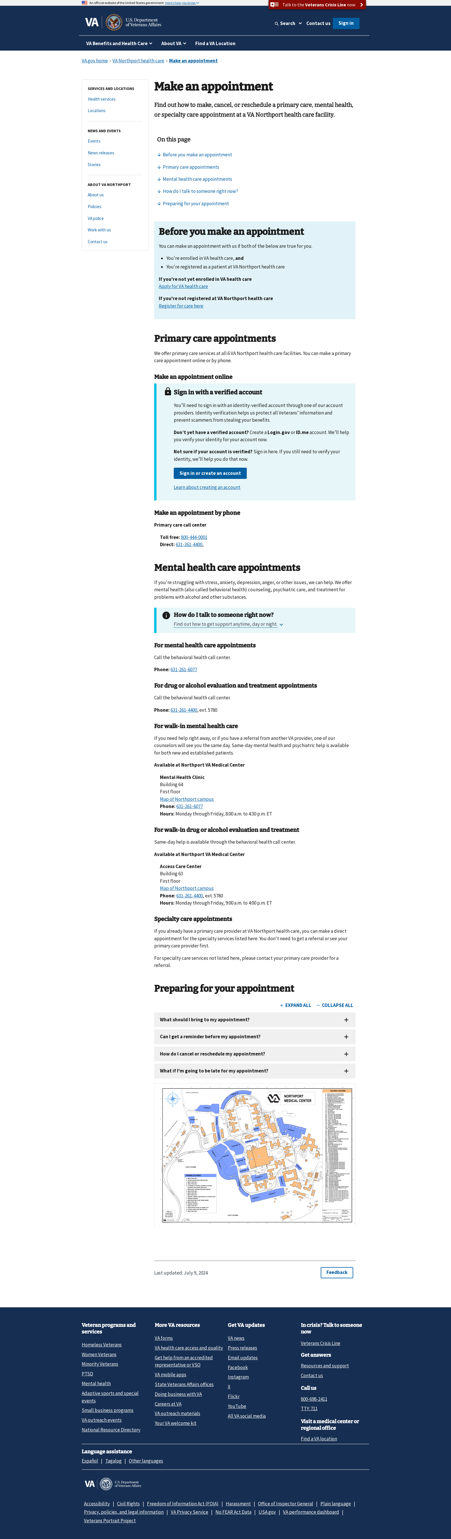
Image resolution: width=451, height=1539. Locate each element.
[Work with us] (115, 230)
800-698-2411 (314, 1399)
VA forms (164, 1338)
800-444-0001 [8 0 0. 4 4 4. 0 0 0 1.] (194, 537)
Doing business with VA (178, 1394)
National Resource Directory (111, 1430)
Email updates (243, 1357)
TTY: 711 (309, 1408)
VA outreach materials (177, 1413)
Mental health (96, 1383)
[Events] (115, 141)
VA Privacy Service (189, 1512)
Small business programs (107, 1410)
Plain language (335, 1503)
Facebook (238, 1367)
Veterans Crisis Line (320, 1343)
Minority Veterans (100, 1364)
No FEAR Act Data (233, 1512)
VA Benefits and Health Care (117, 43)
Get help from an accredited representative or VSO (184, 1361)
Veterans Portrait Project (110, 1520)
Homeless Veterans (102, 1345)
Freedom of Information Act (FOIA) (183, 1503)
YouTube (237, 1406)
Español (90, 1461)
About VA (171, 43)
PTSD (87, 1374)
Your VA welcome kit (175, 1423)
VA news (236, 1338)
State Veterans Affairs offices (184, 1384)
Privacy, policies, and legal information (124, 1512)
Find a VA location (319, 1439)
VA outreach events (102, 1420)
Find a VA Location (215, 43)
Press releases (242, 1348)
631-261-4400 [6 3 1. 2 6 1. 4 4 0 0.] (189, 544)
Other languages (146, 1461)
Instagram (238, 1377)
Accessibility (97, 1503)
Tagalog (113, 1461)
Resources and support (325, 1366)
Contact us (318, 23)
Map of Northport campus (187, 799)
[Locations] (115, 111)
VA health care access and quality (189, 1348)
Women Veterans (99, 1354)
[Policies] (115, 207)
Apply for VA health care (183, 286)
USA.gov (267, 1512)
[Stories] (115, 165)
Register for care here (181, 306)
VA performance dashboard (311, 1512)
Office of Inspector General (285, 1503)
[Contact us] (115, 242)
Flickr (234, 1396)
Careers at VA (168, 1404)
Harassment (238, 1503)
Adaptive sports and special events (110, 1397)
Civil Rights (128, 1503)
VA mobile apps (170, 1374)
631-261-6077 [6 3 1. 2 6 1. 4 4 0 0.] (184, 669)
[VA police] (115, 218)
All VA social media (247, 1416)
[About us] (115, 195)
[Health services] (115, 99)
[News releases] (115, 153)
